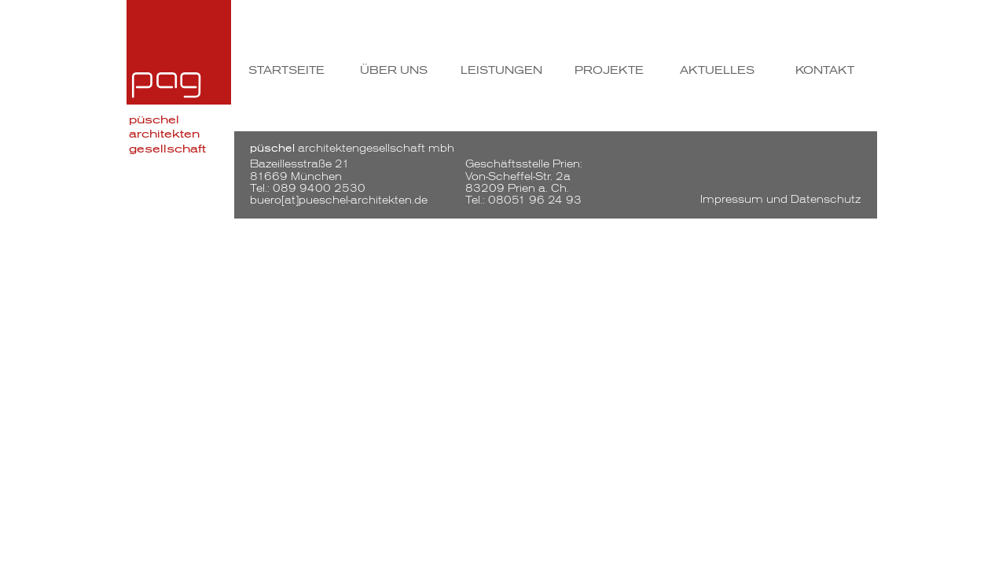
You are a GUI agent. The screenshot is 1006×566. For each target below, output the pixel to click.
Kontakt (824, 70)
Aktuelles (717, 70)
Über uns (394, 70)
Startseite (286, 70)
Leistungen (501, 70)
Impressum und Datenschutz (780, 199)
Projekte (609, 70)
